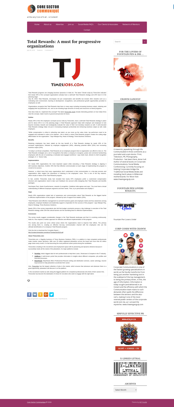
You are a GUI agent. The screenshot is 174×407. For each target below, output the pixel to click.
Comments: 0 (49, 50)
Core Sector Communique (36, 402)
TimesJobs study (69, 112)
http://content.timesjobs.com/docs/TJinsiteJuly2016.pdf (45, 232)
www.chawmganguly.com (124, 179)
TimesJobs (35, 266)
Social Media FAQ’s (85, 24)
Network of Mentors (131, 24)
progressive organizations (39, 299)
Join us (71, 24)
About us (47, 24)
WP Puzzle (143, 402)
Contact (87, 30)
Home (36, 24)
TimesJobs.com (53, 299)
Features (40, 50)
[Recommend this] (29, 280)
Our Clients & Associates (108, 24)
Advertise (60, 24)
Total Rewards (62, 299)
